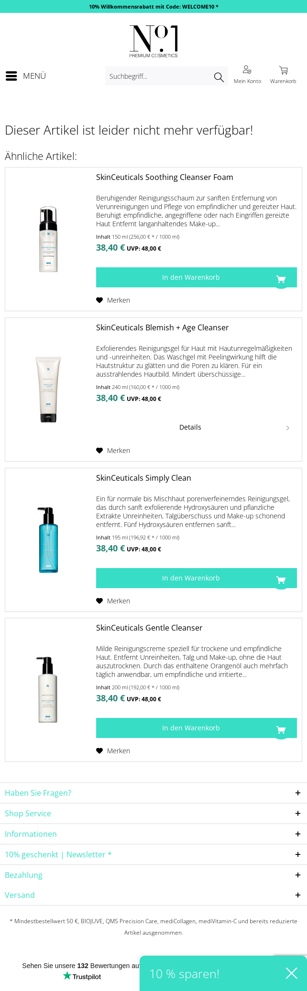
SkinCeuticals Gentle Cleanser (149, 628)
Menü (26, 74)
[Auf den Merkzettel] (113, 300)
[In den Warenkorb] (196, 277)
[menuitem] (25, 75)
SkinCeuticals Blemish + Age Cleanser (162, 328)
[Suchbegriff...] (166, 75)
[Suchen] (218, 75)
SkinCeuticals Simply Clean (143, 478)
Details (235, 426)
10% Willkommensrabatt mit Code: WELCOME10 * (154, 6)
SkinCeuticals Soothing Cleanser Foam (164, 177)
